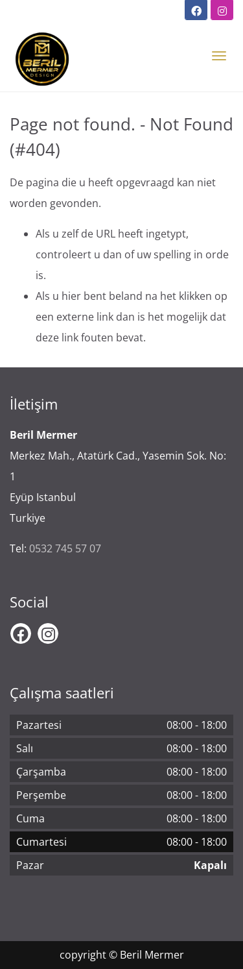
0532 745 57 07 (65, 548)
